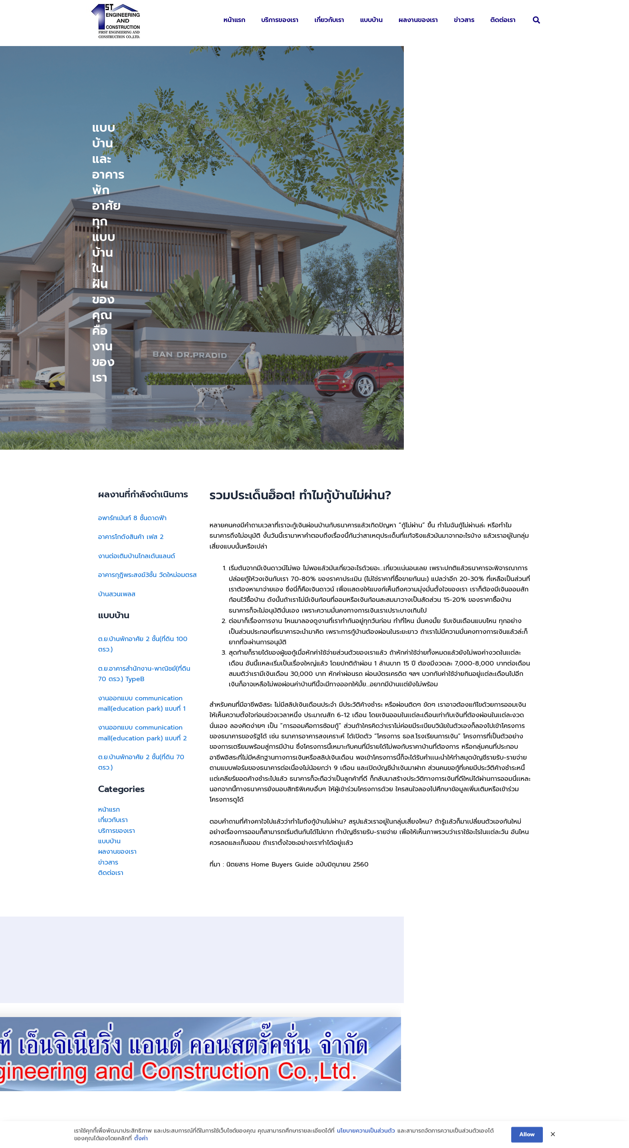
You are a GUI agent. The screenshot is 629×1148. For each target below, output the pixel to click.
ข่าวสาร (464, 20)
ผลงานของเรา (418, 20)
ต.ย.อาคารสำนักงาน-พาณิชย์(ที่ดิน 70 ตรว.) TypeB (144, 440)
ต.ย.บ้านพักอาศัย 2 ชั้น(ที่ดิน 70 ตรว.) (141, 528)
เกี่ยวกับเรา (329, 20)
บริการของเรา (279, 20)
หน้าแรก (234, 20)
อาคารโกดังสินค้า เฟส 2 (130, 303)
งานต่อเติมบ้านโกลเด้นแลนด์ (136, 322)
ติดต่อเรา (503, 20)
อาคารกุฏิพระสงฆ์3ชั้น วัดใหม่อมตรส (147, 341)
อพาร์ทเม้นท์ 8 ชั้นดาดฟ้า (132, 284)
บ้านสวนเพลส (116, 360)
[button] (536, 20)
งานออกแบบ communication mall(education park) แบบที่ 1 (141, 469)
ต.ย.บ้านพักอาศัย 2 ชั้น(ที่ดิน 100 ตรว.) (142, 410)
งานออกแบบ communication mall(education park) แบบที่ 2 (142, 499)
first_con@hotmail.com (356, 1054)
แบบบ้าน (371, 20)
